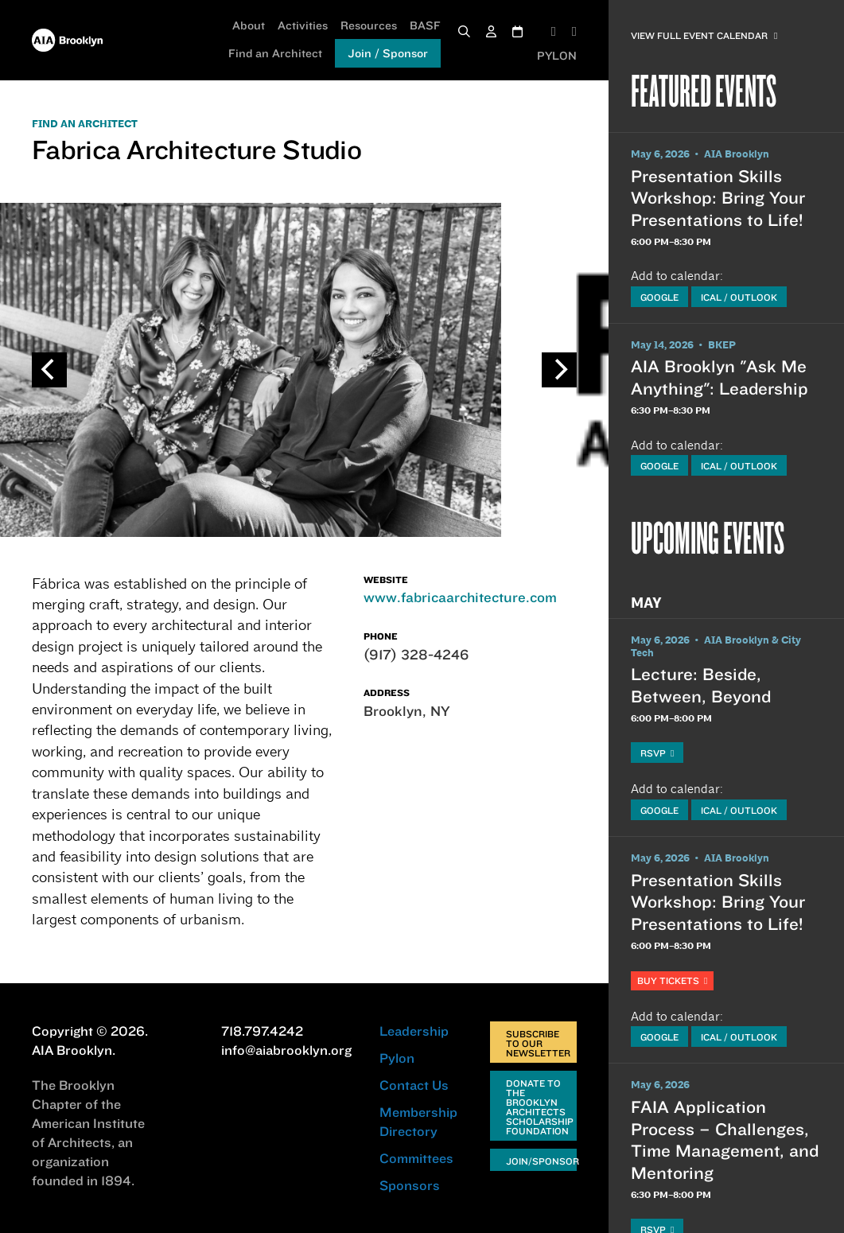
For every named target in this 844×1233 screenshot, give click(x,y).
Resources (368, 25)
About (248, 25)
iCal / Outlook (739, 297)
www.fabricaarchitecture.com (460, 597)
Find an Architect (275, 53)
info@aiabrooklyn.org (286, 1050)
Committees (416, 1158)
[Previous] (49, 369)
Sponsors (409, 1185)
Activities (303, 25)
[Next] (559, 369)
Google (659, 297)
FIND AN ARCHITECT (85, 124)
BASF (425, 25)
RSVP (657, 753)
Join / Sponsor (388, 53)
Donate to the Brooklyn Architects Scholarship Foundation (540, 1107)
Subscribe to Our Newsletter (538, 1043)
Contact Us (414, 1085)
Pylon (396, 1058)
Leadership (414, 1031)
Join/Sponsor (541, 1161)
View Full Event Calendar (704, 35)
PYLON (557, 56)
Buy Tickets (672, 980)
